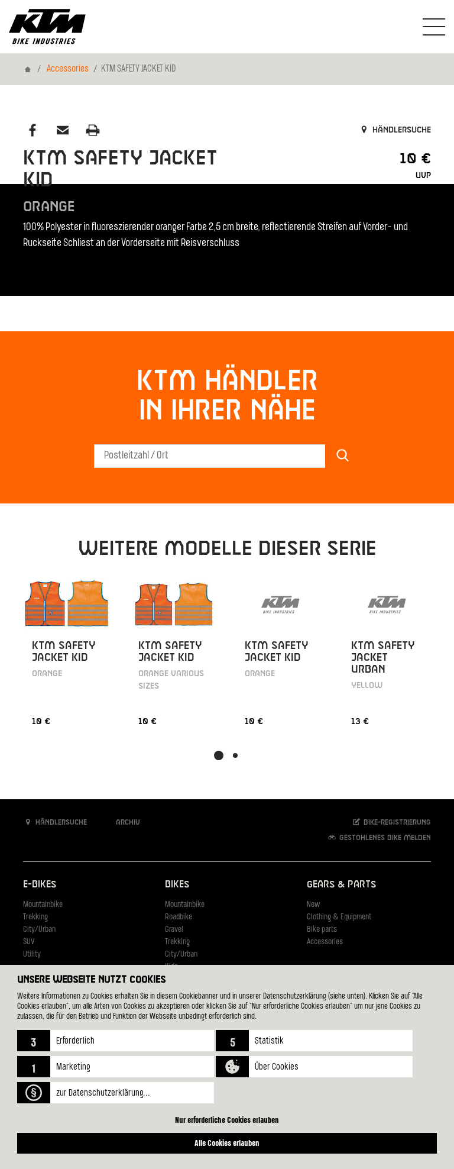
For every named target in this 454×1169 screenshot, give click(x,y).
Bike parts (322, 929)
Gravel (174, 929)
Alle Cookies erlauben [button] (227, 1142)
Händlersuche (394, 130)
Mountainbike (43, 904)
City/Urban (39, 929)
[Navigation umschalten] (434, 26)
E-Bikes (39, 885)
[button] (115, 1040)
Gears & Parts (341, 885)
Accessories (68, 69)
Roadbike (178, 917)
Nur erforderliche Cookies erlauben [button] (227, 1119)
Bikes (177, 885)
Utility (32, 954)
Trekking (35, 917)
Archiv (121, 822)
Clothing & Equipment (339, 917)
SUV (28, 942)
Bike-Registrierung (391, 822)
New (313, 904)
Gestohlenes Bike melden (379, 837)
